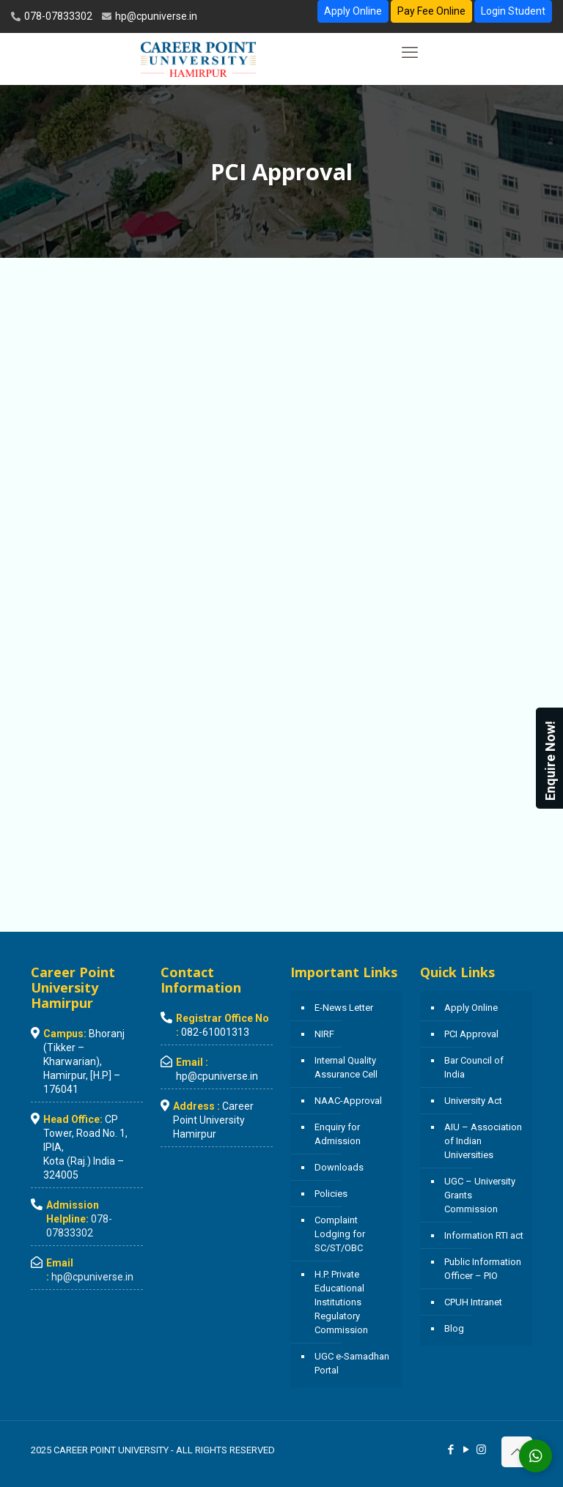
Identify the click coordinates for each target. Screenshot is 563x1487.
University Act (473, 1100)
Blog (454, 1328)
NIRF (324, 1033)
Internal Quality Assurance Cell (346, 1067)
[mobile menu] (409, 52)
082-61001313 (215, 1032)
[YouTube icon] (465, 1449)
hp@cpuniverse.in (155, 16)
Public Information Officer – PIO (482, 1268)
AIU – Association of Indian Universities (483, 1140)
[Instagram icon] (481, 1449)
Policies (330, 1193)
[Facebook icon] (450, 1449)
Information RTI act (483, 1235)
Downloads (339, 1167)
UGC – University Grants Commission (479, 1195)
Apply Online (353, 11)
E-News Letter (343, 1007)
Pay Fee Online (431, 11)
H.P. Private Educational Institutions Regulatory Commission (341, 1302)
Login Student (513, 11)
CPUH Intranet (473, 1302)
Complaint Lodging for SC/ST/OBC (339, 1234)
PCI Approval (471, 1033)
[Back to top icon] (516, 1451)
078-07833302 (57, 16)
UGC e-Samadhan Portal (351, 1363)
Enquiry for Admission (337, 1133)
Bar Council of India (474, 1067)
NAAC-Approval (348, 1100)
